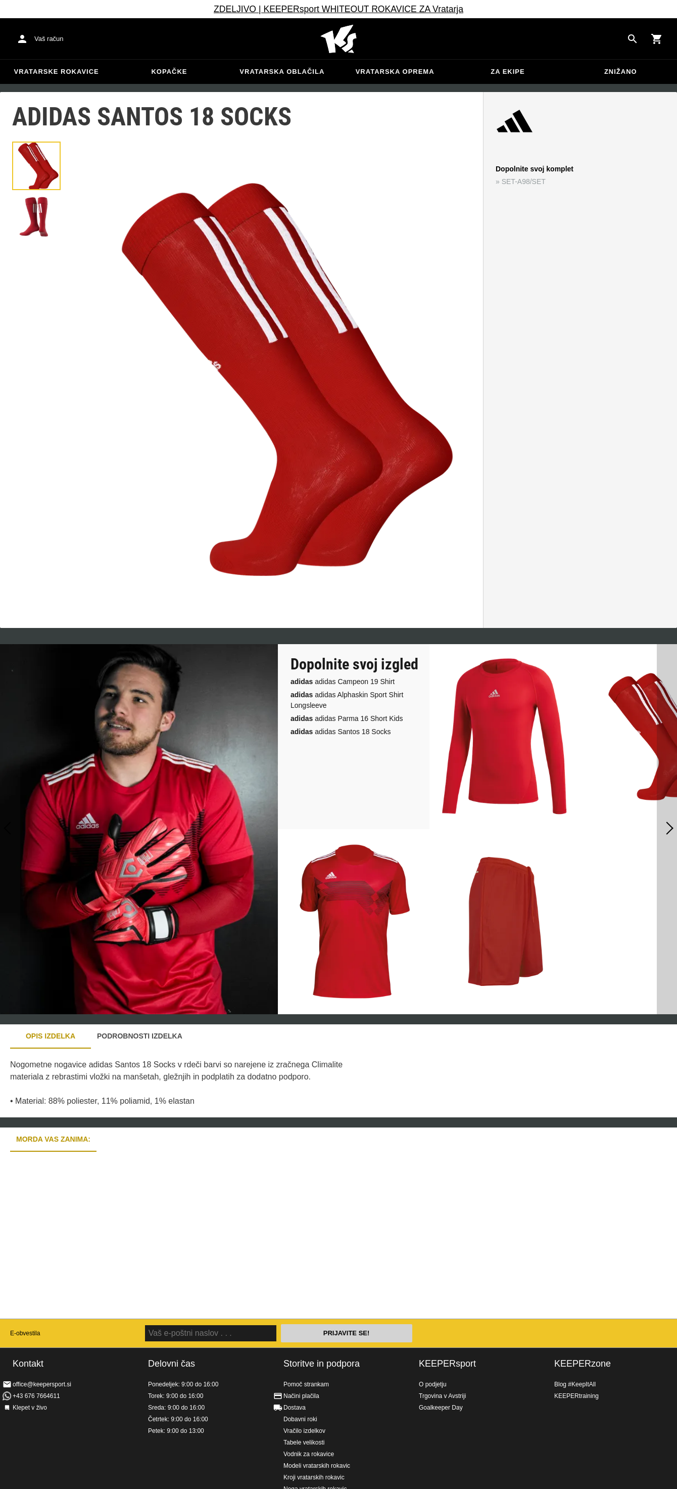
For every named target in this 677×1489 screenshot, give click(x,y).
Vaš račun (49, 38)
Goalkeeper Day (441, 1407)
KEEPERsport (447, 1364)
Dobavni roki (300, 1419)
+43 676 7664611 (36, 1396)
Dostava (294, 1407)
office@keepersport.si (42, 1384)
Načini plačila (301, 1396)
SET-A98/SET (524, 181)
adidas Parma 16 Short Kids (347, 718)
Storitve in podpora (321, 1364)
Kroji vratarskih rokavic (314, 1477)
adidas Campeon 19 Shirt (343, 682)
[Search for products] (632, 39)
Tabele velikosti (303, 1442)
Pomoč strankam (306, 1384)
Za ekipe (507, 71)
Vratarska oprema (395, 71)
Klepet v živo (30, 1407)
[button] (36, 166)
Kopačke (169, 71)
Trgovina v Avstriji (442, 1396)
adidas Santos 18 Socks (341, 732)
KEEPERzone (582, 1364)
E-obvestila (25, 1333)
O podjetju (433, 1384)
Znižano (620, 71)
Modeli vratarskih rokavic (316, 1465)
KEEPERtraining (576, 1396)
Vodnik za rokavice (308, 1454)
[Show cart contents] (657, 39)
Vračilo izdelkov (304, 1430)
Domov (338, 39)
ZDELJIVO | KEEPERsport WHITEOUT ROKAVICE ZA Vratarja (338, 9)
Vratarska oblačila (281, 71)
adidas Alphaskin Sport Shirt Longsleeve (347, 700)
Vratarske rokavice (56, 71)
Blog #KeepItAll (575, 1384)
